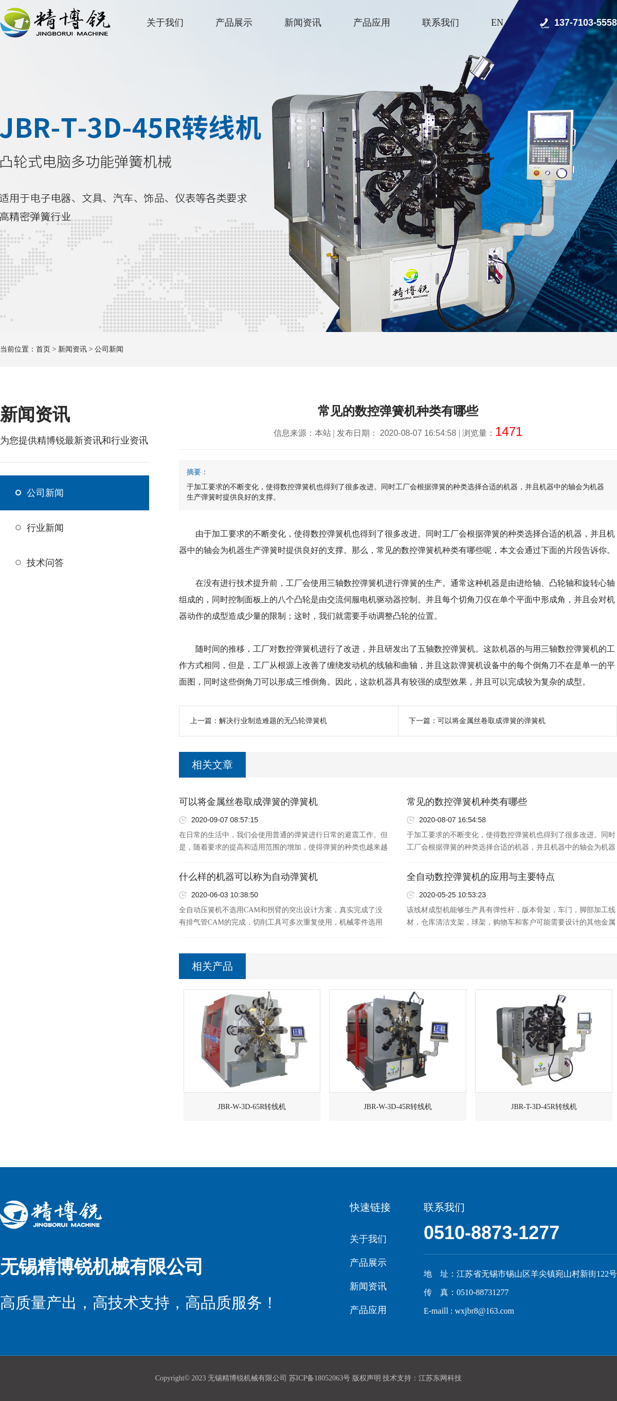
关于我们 (165, 22)
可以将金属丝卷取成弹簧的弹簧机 (492, 721)
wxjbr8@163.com (484, 1310)
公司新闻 (109, 349)
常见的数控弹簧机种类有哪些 (467, 802)
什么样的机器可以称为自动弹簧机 (248, 877)
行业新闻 (45, 528)
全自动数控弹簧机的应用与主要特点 (481, 877)
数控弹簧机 (331, 533)
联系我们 (440, 22)
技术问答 (45, 563)
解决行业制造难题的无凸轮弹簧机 (273, 721)
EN (497, 22)
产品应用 (371, 22)
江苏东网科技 (440, 1378)
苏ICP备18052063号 (320, 1378)
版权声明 (366, 1378)
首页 (43, 349)
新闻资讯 (302, 22)
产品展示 (233, 22)
